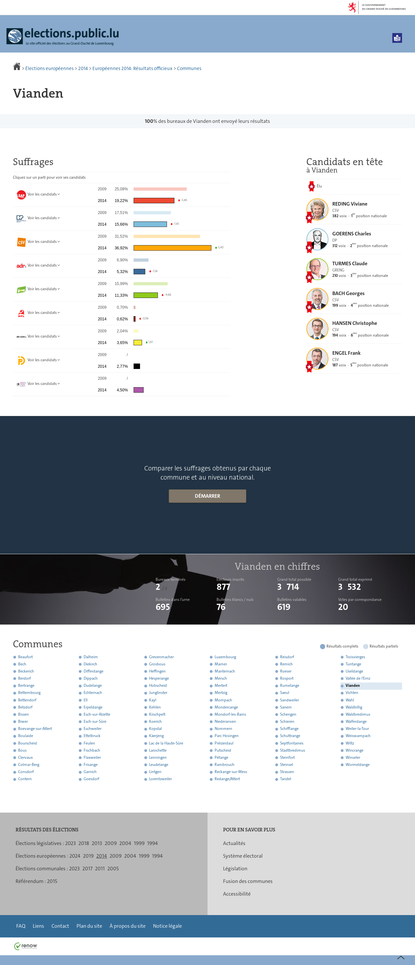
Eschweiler (92, 729)
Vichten (352, 693)
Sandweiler (289, 700)
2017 (87, 868)
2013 (97, 843)
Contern (25, 779)
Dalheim (91, 657)
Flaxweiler (92, 757)
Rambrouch (224, 764)
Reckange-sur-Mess (231, 772)
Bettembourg (29, 693)
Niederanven (225, 721)
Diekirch (90, 664)
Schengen (288, 714)
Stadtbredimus (292, 750)
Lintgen (155, 772)
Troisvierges (355, 657)
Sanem (286, 707)
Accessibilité (237, 893)
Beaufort (25, 657)
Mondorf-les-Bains (230, 714)
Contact (60, 926)
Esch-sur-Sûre (95, 721)
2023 (70, 843)
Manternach (225, 671)
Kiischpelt (157, 714)
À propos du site (128, 926)
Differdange (93, 671)
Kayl (152, 700)
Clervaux (25, 757)
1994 (152, 843)
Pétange (221, 757)
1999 (139, 843)
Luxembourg (225, 657)
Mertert (221, 685)
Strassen (287, 772)
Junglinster (158, 693)
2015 (52, 881)
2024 (74, 855)
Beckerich (26, 671)
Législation (235, 868)
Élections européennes (49, 68)
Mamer (221, 664)
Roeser (285, 671)
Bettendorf (27, 700)
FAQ (20, 926)
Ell (86, 700)
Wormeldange (358, 764)
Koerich (155, 721)
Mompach (223, 700)
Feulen (89, 743)
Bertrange (26, 685)
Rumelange (289, 685)
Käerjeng (156, 736)
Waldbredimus (358, 714)
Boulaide (25, 736)
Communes (189, 68)
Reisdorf (287, 657)
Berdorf (24, 678)
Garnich (90, 772)
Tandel (285, 779)
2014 (83, 68)
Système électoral (243, 855)
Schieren (287, 721)
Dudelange (93, 685)
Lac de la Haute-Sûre (166, 743)
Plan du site (89, 926)
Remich (286, 664)
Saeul (284, 693)
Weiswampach (358, 736)
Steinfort (287, 757)
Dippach (91, 678)
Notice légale (167, 926)
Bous (22, 750)
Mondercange (226, 707)
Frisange (91, 764)
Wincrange (354, 750)
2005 (113, 868)
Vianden (353, 685)
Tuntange (353, 664)
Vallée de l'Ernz (358, 678)
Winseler (353, 757)
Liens (38, 926)
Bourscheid (27, 743)
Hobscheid (158, 685)
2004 (125, 843)
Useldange (354, 671)
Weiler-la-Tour (357, 729)
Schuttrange (290, 736)
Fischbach (92, 750)
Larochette (158, 750)
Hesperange (159, 678)
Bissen (23, 714)
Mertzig (221, 693)
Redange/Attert (227, 779)
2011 (100, 868)
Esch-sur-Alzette (97, 714)
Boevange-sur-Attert (35, 729)
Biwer (23, 721)
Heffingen (157, 671)
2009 (111, 843)
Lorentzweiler (160, 779)
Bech (22, 664)
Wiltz (350, 743)
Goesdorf (91, 779)
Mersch (221, 678)
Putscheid (223, 750)
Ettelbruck (92, 736)
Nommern (223, 729)
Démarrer (207, 496)
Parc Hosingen (227, 736)
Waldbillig (354, 707)
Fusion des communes (248, 881)
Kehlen (155, 707)
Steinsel (286, 764)
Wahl (350, 700)
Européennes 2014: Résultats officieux (132, 68)
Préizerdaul (224, 743)
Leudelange (158, 764)
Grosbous (157, 664)
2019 (88, 855)
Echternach (93, 693)
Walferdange (356, 721)
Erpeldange (93, 707)
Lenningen (158, 757)
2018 (83, 843)
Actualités (234, 843)
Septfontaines (291, 743)
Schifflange (289, 729)
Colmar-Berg (28, 764)
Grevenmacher (161, 657)
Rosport (286, 678)
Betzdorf (25, 707)
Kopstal (155, 729)
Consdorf (26, 772)
